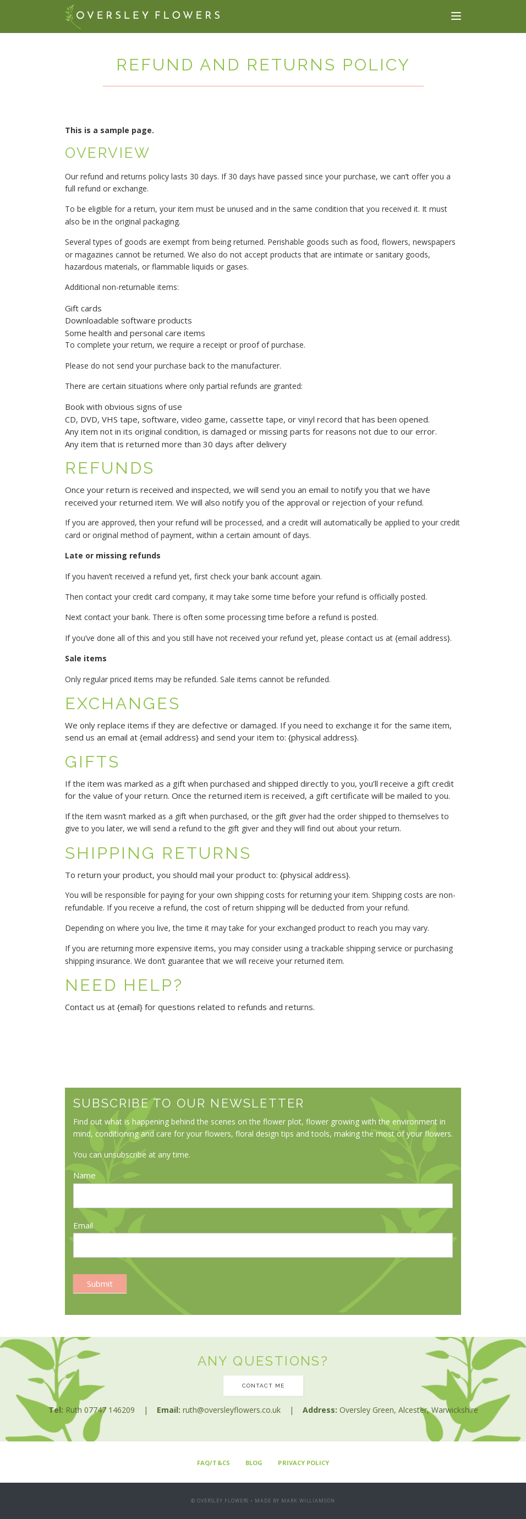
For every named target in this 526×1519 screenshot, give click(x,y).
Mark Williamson (308, 1500)
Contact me (263, 1386)
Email (83, 1225)
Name (84, 1175)
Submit (100, 1283)
